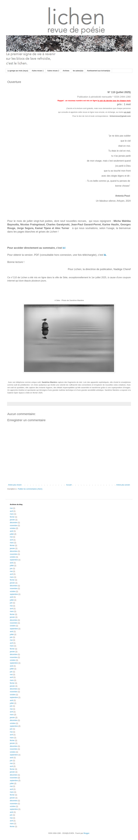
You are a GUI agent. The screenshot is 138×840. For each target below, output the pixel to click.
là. (105, 254)
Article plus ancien (123, 485)
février (12, 517)
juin (11, 569)
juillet (12, 534)
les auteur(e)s (78, 71)
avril (11, 511)
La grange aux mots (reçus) (17, 71)
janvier (12, 520)
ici (64, 247)
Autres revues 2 (53, 71)
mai (11, 508)
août (11, 531)
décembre (13, 523)
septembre (14, 560)
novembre (13, 525)
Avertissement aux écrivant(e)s (98, 71)
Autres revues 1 (38, 71)
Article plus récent (14, 485)
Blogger (86, 833)
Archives (66, 71)
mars (12, 514)
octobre (12, 528)
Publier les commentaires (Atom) (30, 489)
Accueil (69, 485)
